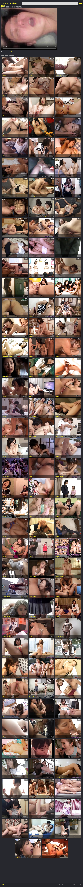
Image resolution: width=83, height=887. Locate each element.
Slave (9, 51)
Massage (31, 216)
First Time (37, 216)
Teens (30, 196)
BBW (61, 75)
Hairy (34, 436)
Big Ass (46, 216)
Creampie (58, 216)
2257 (3, 884)
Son (4, 376)
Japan (12, 51)
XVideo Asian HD (9, 3)
